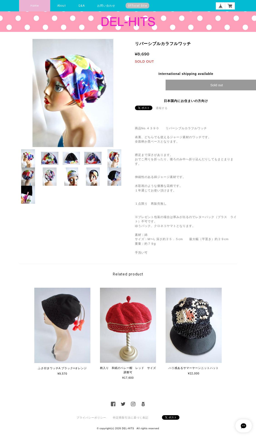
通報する (162, 108)
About (61, 5)
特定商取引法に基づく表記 (130, 417)
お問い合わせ (106, 5)
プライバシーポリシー (91, 417)
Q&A (81, 5)
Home (34, 5)
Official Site (137, 5)
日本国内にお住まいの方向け (186, 101)
